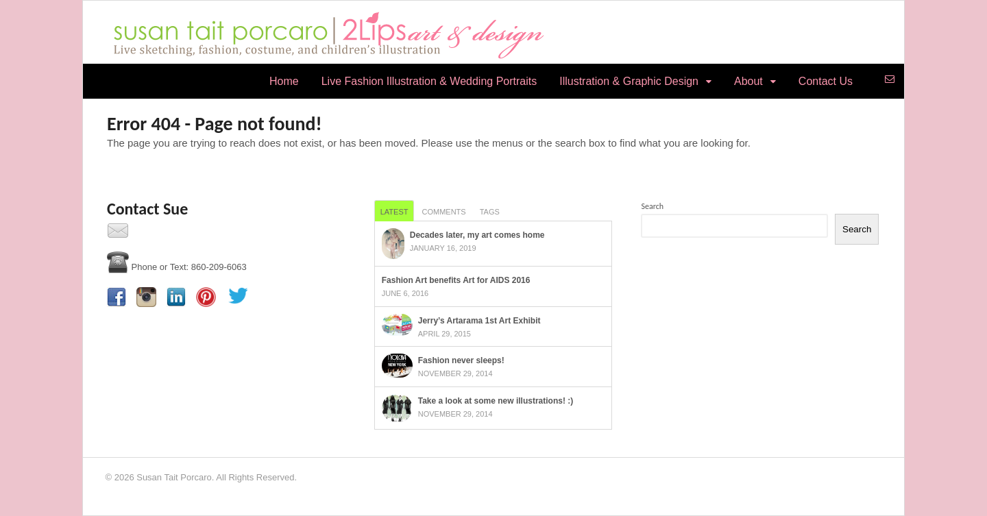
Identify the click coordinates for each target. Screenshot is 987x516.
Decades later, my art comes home (477, 235)
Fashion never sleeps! (461, 360)
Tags (490, 212)
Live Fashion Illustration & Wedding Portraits (429, 81)
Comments (443, 212)
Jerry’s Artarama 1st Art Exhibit (479, 320)
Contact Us (826, 81)
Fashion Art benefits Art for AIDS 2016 (456, 280)
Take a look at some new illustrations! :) (496, 401)
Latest (394, 212)
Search (652, 206)
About (748, 81)
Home (284, 81)
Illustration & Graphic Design (628, 81)
